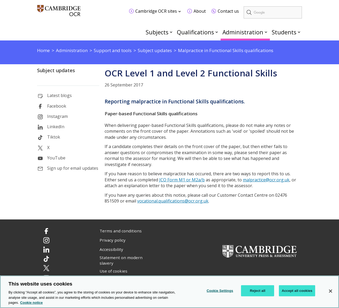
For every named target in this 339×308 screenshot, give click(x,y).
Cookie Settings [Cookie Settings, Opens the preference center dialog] (220, 291)
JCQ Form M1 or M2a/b (182, 180)
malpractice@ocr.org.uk (266, 180)
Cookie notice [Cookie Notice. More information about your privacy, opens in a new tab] (31, 303)
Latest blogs (59, 95)
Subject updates (56, 70)
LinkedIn (55, 127)
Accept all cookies (297, 291)
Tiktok (53, 137)
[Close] (330, 291)
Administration (242, 32)
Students (284, 32)
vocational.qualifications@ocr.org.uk (172, 201)
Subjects (157, 32)
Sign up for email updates (72, 168)
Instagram (57, 116)
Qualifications (195, 32)
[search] (273, 12)
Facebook (56, 106)
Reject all (257, 291)
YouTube (56, 158)
